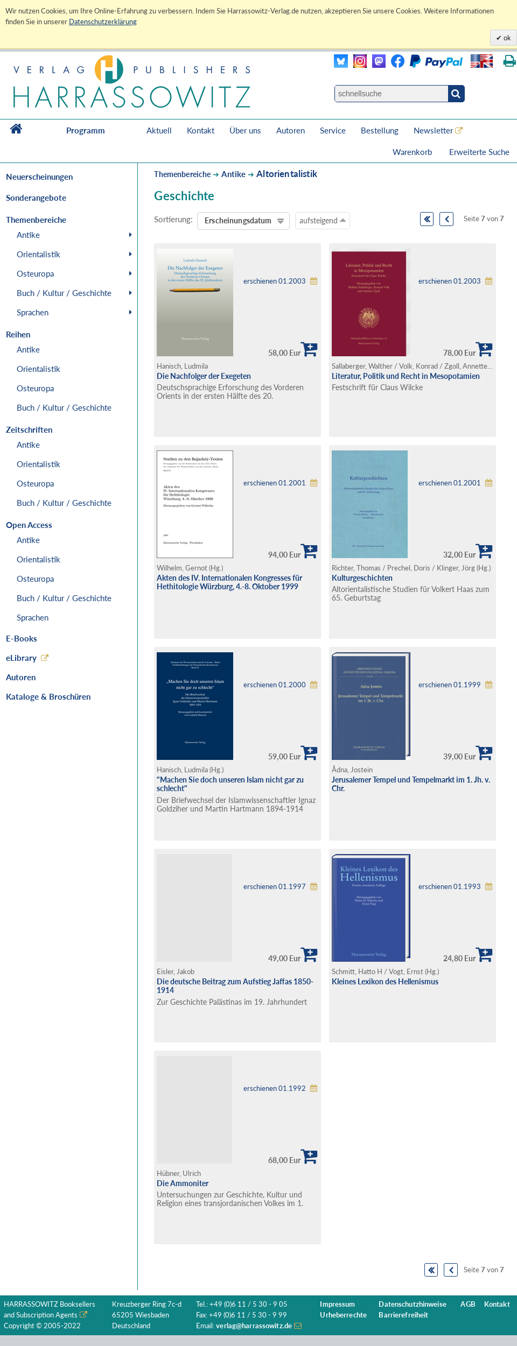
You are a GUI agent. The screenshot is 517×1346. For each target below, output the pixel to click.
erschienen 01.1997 (274, 887)
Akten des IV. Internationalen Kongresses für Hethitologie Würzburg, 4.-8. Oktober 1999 (229, 582)
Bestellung (380, 130)
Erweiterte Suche (479, 152)
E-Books (21, 638)
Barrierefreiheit (403, 1315)
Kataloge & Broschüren (48, 696)
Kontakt (200, 130)
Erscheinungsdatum (238, 220)
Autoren (290, 130)
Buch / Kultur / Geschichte (64, 293)
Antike (28, 234)
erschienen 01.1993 (449, 887)
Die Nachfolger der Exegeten (204, 375)
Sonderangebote (36, 197)
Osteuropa (35, 273)
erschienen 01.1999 (449, 685)
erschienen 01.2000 (274, 685)
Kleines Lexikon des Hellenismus (385, 981)
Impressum (337, 1304)
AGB (467, 1304)
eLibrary (21, 658)
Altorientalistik (286, 173)
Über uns (245, 130)
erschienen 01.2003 (274, 281)
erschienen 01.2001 (274, 483)
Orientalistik (38, 254)
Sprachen (32, 312)
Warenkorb (413, 152)
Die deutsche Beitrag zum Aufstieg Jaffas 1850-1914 (235, 986)
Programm (85, 130)
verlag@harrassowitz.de (254, 1326)
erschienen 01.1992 (274, 1088)
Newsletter (433, 130)
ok (506, 37)
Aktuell (159, 130)
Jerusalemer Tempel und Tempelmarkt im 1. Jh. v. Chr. (411, 784)
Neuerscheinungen (39, 176)
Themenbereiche (182, 174)
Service (333, 130)
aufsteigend (322, 220)
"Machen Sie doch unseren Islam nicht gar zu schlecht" (230, 784)
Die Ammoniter (182, 1183)
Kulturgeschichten (362, 577)
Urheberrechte (343, 1315)
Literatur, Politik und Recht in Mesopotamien (406, 375)
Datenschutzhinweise (412, 1304)
